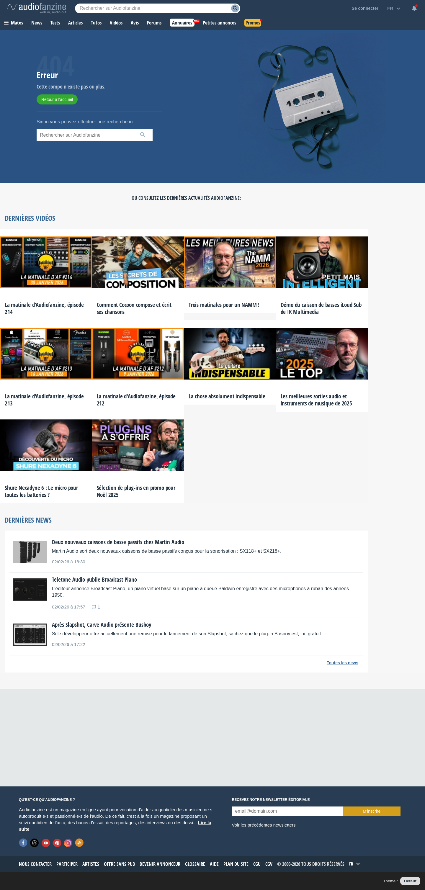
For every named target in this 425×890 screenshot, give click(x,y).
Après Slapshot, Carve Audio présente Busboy (101, 625)
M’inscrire (371, 811)
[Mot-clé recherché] (157, 8)
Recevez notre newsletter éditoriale (271, 800)
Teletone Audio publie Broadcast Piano (94, 579)
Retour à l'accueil (57, 99)
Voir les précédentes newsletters (264, 824)
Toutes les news (342, 662)
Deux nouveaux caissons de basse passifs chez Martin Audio (118, 542)
